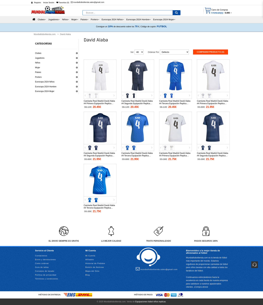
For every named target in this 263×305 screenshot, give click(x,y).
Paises (38, 72)
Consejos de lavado (44, 271)
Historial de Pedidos (95, 263)
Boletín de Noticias (94, 267)
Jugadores (39, 58)
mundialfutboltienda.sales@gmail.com (87, 2)
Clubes (38, 53)
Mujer (37, 67)
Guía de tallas (42, 267)
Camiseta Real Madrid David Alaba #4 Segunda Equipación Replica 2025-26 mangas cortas (99, 155)
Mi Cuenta (90, 256)
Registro (37, 3)
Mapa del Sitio (92, 271)
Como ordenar (42, 263)
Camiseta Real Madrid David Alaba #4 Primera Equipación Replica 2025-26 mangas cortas (212, 103)
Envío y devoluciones (45, 260)
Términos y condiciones (46, 279)
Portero (38, 77)
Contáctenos (41, 256)
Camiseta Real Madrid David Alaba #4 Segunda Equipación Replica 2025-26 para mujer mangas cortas (212, 155)
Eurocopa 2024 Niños (44, 82)
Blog (87, 275)
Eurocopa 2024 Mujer (44, 91)
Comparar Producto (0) (210, 52)
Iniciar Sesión (48, 3)
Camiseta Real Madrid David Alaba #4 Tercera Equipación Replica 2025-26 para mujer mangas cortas (99, 208)
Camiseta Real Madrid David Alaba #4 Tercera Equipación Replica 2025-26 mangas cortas (137, 155)
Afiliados (89, 260)
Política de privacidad (45, 275)
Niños (37, 63)
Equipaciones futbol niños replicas (150, 301)
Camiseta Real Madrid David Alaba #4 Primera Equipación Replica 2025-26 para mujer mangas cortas (175, 155)
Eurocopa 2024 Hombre (45, 86)
